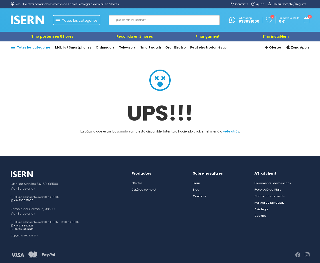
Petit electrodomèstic (208, 47)
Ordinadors (105, 47)
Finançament (208, 36)
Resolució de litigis (267, 189)
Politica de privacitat (269, 203)
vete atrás (231, 131)
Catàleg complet (144, 189)
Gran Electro (175, 47)
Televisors (127, 47)
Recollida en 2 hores (134, 36)
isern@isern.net (23, 229)
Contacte (199, 196)
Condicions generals (269, 196)
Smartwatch (150, 47)
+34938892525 (23, 225)
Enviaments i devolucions (272, 183)
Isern (196, 183)
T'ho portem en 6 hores (52, 36)
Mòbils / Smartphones (73, 47)
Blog (196, 189)
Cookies (260, 216)
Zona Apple (298, 48)
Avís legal (261, 209)
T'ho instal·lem (275, 36)
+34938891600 (23, 200)
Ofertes (273, 48)
